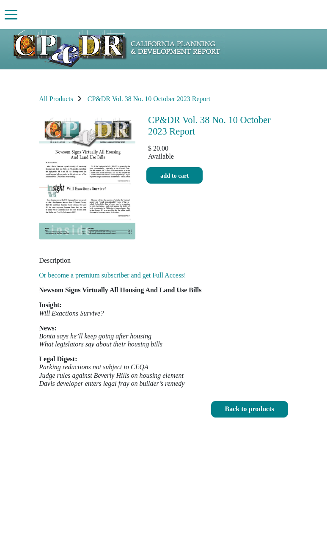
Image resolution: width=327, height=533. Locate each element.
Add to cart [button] (174, 175)
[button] (249, 409)
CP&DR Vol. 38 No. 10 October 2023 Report (149, 98)
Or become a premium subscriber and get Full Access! (112, 275)
